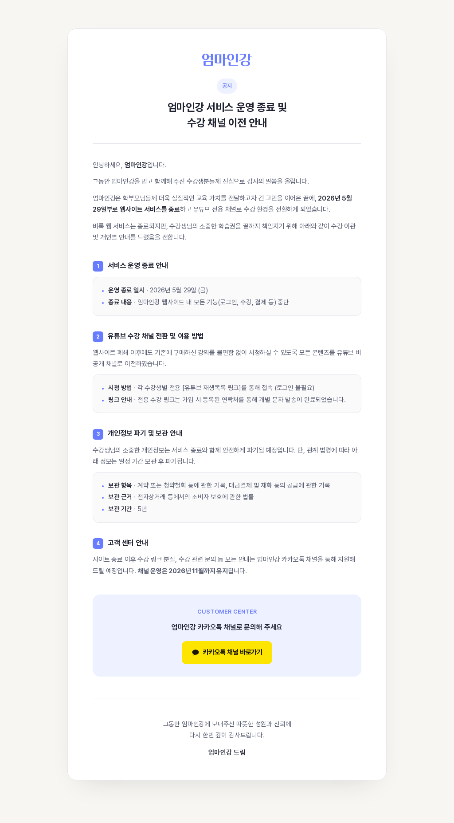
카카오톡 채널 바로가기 (227, 652)
